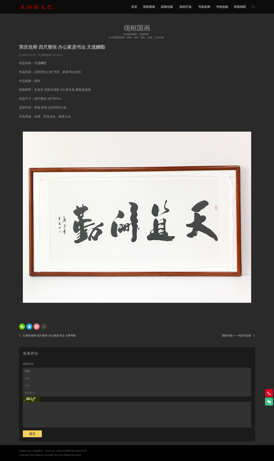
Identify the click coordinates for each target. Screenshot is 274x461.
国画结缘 (167, 6)
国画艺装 (185, 6)
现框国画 (149, 6)
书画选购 (222, 6)
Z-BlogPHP (37, 451)
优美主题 (60, 451)
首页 (134, 6)
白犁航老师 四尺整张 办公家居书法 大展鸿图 (47, 335)
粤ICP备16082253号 (76, 451)
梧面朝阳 (240, 6)
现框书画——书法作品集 (238, 335)
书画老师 (204, 6)
